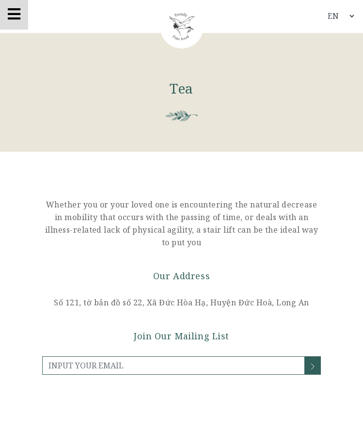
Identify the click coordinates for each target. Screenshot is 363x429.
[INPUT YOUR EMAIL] (173, 365)
